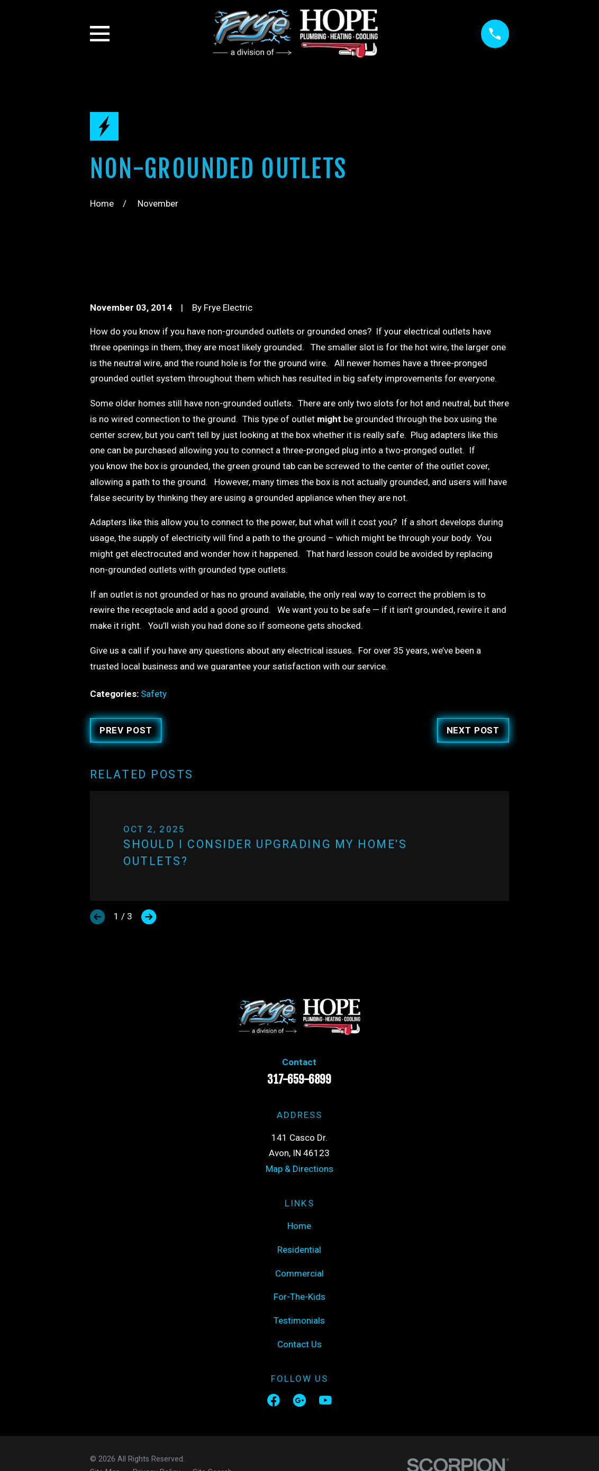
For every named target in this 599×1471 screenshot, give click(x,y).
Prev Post (125, 730)
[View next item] (148, 916)
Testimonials (299, 1320)
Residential (299, 1249)
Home (299, 1226)
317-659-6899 (299, 1079)
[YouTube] (325, 1400)
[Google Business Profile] (299, 1400)
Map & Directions (299, 1168)
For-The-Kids (299, 1296)
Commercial (299, 1273)
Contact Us (299, 1344)
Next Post (473, 730)
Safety (154, 693)
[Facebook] (273, 1400)
